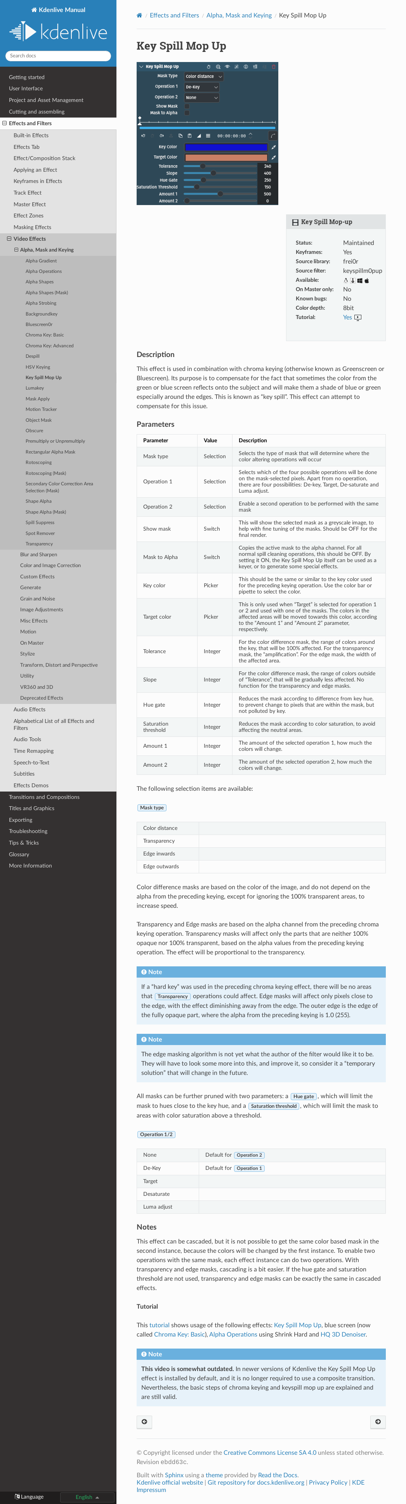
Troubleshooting (28, 831)
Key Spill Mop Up (44, 378)
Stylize (27, 654)
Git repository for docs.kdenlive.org (257, 1483)
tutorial (159, 1325)
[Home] (139, 15)
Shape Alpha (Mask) (46, 512)
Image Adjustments (41, 609)
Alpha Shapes (40, 282)
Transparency (39, 544)
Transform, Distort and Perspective (59, 665)
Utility (27, 676)
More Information (30, 866)
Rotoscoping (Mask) (46, 473)
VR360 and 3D (36, 687)
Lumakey (35, 388)
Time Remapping (34, 751)
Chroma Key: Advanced (50, 346)
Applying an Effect (35, 170)
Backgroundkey (41, 314)
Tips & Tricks (24, 843)
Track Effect (28, 193)
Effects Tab (27, 147)
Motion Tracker (41, 409)
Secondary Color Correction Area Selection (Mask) (59, 487)
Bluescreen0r (39, 325)
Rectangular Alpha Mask (50, 452)
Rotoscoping (39, 463)
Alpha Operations (44, 271)
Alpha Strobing (41, 303)
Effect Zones (28, 216)
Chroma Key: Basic (45, 335)
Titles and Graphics (31, 808)
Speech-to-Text (31, 763)
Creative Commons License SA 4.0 (270, 1453)
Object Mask (39, 420)
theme (214, 1475)
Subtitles (24, 774)
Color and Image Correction (50, 565)
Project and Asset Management (46, 100)
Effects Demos (31, 785)
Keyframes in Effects (38, 181)
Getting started (27, 77)
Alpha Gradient (41, 261)
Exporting (20, 820)
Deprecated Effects (41, 698)
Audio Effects (29, 709)
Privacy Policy (328, 1483)
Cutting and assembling (36, 112)
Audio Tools (27, 739)
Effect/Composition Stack (44, 158)
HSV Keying (38, 367)
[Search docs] (58, 56)
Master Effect (30, 204)
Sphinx (174, 1475)
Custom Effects (37, 577)
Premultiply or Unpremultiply (55, 441)
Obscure (34, 431)
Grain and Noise (37, 599)
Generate (30, 587)
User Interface (26, 88)
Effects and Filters (27, 123)
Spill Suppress (40, 523)
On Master (32, 643)
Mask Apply (38, 399)
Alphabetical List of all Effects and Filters (54, 724)
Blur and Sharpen (38, 554)
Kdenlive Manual (58, 25)
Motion (28, 632)
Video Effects (26, 239)
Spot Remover (40, 533)
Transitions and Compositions (44, 797)
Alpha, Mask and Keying (44, 250)
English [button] (84, 1497)
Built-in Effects (31, 135)
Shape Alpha (39, 501)
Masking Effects (32, 227)
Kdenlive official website (170, 1483)
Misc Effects (34, 621)
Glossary (19, 854)
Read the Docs (277, 1475)
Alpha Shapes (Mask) (47, 293)
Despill (33, 356)
